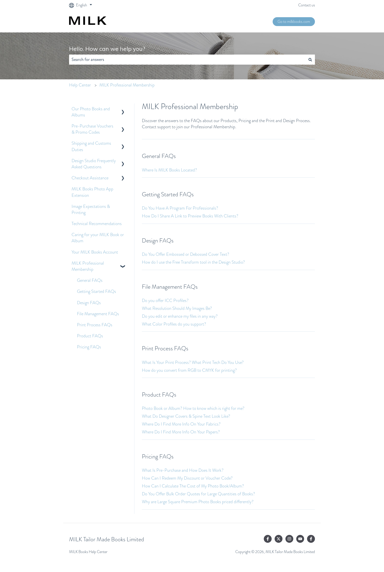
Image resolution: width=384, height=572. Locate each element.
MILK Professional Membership (127, 85)
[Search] (310, 60)
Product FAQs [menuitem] (90, 336)
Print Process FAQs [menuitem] (94, 325)
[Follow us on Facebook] (268, 539)
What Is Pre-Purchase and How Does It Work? (182, 470)
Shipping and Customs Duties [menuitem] (91, 146)
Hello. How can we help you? (107, 48)
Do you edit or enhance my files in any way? (180, 316)
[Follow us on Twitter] (278, 539)
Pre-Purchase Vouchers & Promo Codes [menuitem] (92, 129)
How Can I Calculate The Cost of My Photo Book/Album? (193, 486)
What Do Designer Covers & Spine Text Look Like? (186, 416)
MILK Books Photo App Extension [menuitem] (92, 192)
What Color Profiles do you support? (174, 324)
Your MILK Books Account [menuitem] (95, 252)
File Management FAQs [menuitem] (98, 314)
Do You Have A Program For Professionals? (180, 208)
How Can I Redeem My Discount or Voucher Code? (187, 478)
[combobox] (187, 60)
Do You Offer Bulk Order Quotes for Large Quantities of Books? (198, 494)
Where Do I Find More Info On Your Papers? (181, 432)
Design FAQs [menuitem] (89, 303)
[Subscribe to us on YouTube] (300, 539)
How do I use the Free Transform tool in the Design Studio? (193, 262)
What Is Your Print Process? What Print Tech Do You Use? (193, 362)
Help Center (80, 85)
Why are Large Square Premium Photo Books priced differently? (197, 502)
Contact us (306, 5)
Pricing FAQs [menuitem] (89, 347)
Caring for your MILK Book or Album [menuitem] (98, 237)
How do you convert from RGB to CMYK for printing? (189, 370)
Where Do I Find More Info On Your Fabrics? (181, 424)
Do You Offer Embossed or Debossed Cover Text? (185, 254)
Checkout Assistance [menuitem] (90, 178)
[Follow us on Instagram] (289, 539)
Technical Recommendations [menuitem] (97, 223)
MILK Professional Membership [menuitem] (88, 266)
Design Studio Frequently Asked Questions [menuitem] (94, 163)
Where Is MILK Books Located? (169, 170)
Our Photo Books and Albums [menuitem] (91, 112)
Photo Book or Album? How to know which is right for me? (193, 408)
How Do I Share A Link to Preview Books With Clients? (190, 216)
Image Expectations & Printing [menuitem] (91, 209)
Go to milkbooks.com (294, 21)
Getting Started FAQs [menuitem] (96, 291)
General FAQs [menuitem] (90, 280)
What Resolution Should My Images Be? (177, 308)
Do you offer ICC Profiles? (165, 300)
